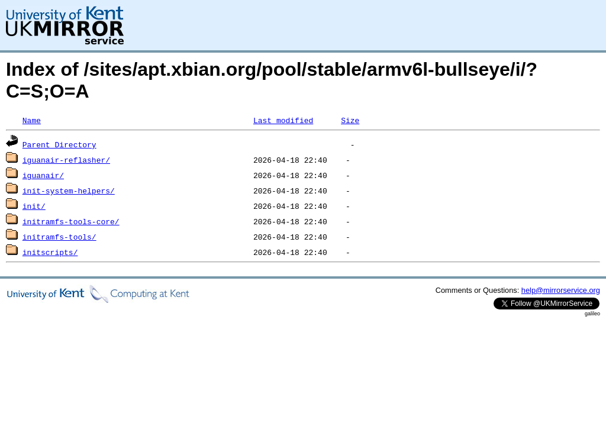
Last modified (283, 120)
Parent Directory (59, 144)
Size (350, 120)
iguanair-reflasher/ (66, 159)
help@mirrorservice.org (560, 290)
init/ (34, 206)
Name (31, 120)
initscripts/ (50, 252)
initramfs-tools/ (59, 236)
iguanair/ (43, 175)
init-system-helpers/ (68, 190)
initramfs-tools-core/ (71, 221)
